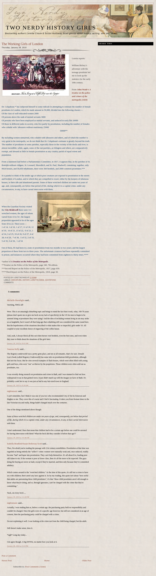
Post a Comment (9, 555)
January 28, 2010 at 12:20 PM (18, 497)
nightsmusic (12, 391)
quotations (50, 280)
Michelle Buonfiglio (16, 300)
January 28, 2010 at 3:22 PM (17, 546)
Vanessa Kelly (13, 349)
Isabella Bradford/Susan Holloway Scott (24, 443)
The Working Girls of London (22, 44)
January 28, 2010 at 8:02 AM (17, 343)
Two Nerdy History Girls (51, 27)
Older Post (86, 560)
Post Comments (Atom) (35, 566)
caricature (16, 280)
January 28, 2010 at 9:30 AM (17, 385)
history (26, 280)
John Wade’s (83, 89)
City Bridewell (11, 210)
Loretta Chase (37, 280)
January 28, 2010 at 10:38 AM (18, 438)
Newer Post (7, 560)
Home (47, 560)
